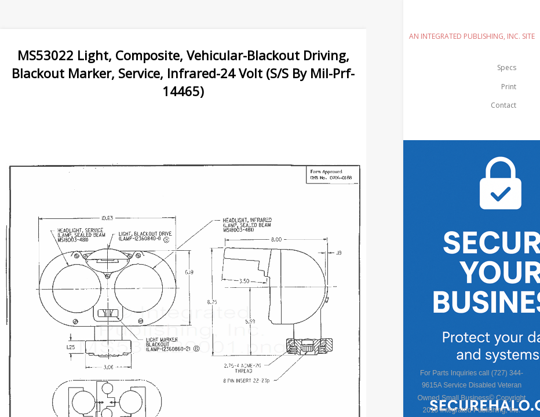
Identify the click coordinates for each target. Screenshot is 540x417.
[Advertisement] (211, 126)
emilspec (472, 20)
